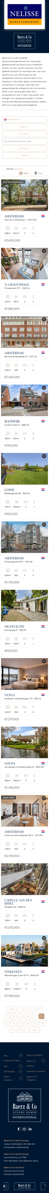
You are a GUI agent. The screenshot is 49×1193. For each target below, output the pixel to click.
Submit (24, 155)
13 (6, 1023)
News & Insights (34, 1055)
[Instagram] (24, 1129)
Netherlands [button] (11, 119)
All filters (23, 148)
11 (34, 1016)
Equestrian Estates (36, 1071)
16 (28, 1023)
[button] (18, 169)
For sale (23, 134)
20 (19, 1030)
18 (43, 1023)
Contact (30, 1066)
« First (11, 1009)
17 (35, 1023)
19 (12, 1030)
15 (21, 1023)
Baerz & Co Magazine (32, 1078)
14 (14, 1023)
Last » (35, 1030)
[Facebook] (19, 1129)
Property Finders (12, 1060)
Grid (23, 173)
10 (27, 1016)
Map (38, 173)
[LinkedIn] (30, 1129)
